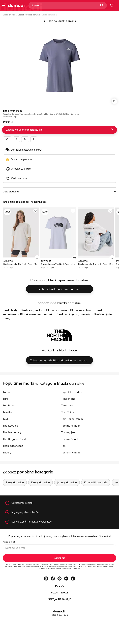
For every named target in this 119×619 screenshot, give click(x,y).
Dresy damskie (40, 482)
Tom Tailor (67, 412)
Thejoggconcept (13, 445)
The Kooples (10, 425)
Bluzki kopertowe (81, 310)
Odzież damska (33, 15)
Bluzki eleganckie (32, 310)
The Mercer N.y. (12, 432)
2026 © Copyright (59, 615)
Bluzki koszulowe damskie (36, 314)
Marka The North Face (59, 350)
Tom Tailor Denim (72, 419)
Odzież (21, 15)
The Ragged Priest (14, 439)
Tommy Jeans (69, 432)
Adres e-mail (9, 542)
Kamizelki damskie (95, 482)
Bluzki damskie (48, 15)
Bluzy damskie (15, 482)
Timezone (67, 405)
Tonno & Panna (70, 452)
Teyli (6, 419)
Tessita (7, 412)
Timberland (68, 398)
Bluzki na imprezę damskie (74, 314)
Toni (63, 445)
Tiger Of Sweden (71, 392)
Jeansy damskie (67, 482)
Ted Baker (9, 405)
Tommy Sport (69, 439)
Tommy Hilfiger (70, 425)
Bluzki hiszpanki (56, 310)
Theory (7, 452)
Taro (5, 398)
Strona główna (9, 15)
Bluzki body (10, 310)
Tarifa (6, 392)
